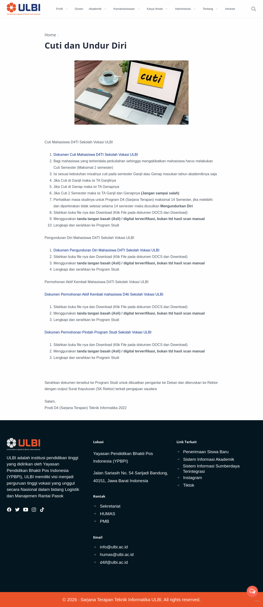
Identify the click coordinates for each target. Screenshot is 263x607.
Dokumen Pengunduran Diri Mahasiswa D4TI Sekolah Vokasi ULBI (106, 250)
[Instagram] (33, 509)
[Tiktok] (42, 509)
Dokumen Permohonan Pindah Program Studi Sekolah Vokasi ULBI (98, 332)
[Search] (253, 9)
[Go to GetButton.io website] (252, 601)
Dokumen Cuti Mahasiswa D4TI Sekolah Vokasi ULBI (95, 154)
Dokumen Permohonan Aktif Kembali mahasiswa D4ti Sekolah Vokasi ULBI (104, 294)
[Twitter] (17, 509)
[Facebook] (9, 509)
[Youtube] (25, 509)
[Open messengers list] (252, 591)
